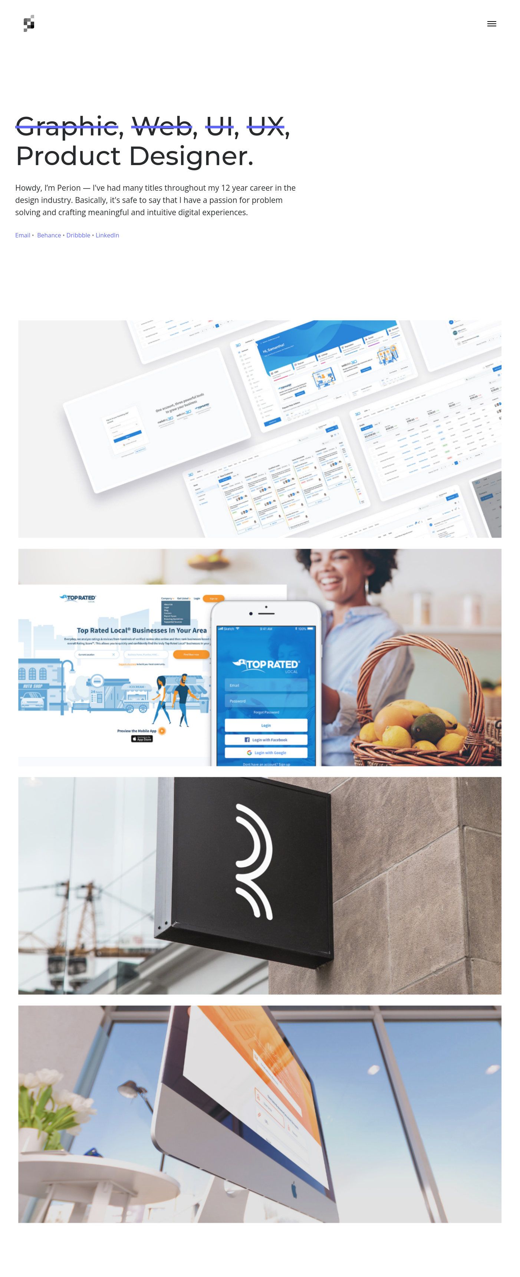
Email (22, 235)
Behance (49, 235)
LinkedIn (107, 235)
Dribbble (78, 235)
